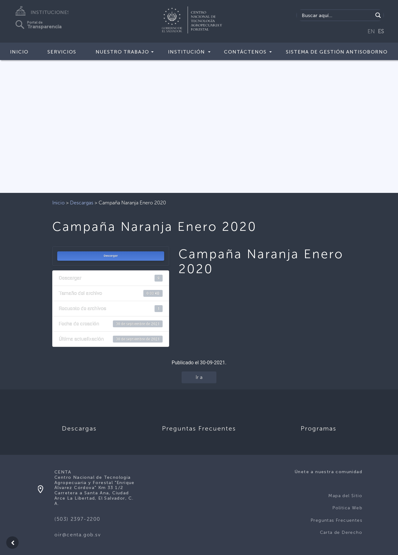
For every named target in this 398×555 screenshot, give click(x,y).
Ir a (199, 377)
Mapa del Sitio (345, 495)
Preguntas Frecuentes (336, 520)
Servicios (61, 52)
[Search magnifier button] (378, 15)
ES (381, 31)
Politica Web (347, 508)
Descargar (111, 256)
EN (371, 31)
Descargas (81, 203)
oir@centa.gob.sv (77, 535)
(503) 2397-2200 (77, 519)
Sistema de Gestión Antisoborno (336, 52)
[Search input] (337, 15)
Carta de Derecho (341, 532)
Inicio (19, 52)
